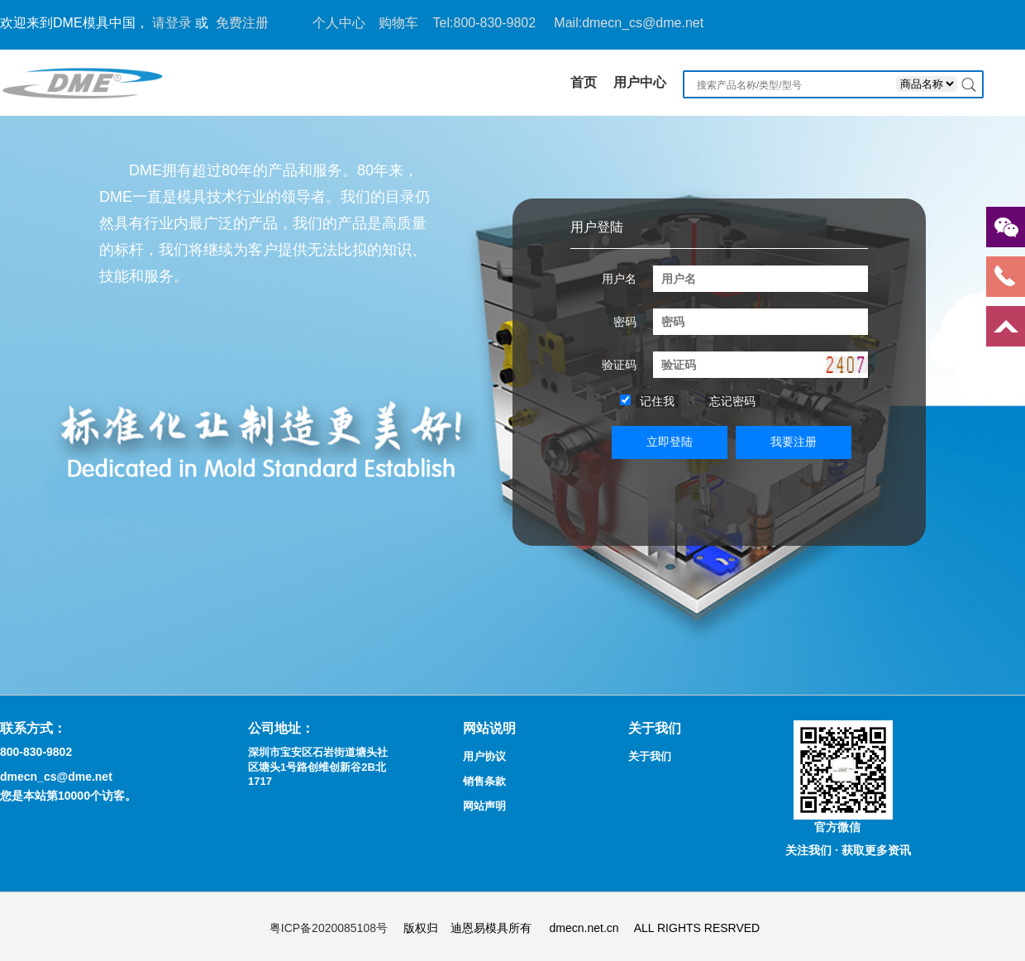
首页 (583, 82)
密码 (624, 321)
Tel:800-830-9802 (484, 23)
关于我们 (649, 756)
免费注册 (242, 23)
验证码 (619, 364)
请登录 (172, 23)
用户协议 (484, 756)
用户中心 (639, 82)
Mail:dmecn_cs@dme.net (628, 23)
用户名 (619, 278)
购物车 (398, 23)
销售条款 (484, 781)
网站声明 (484, 806)
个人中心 (338, 23)
